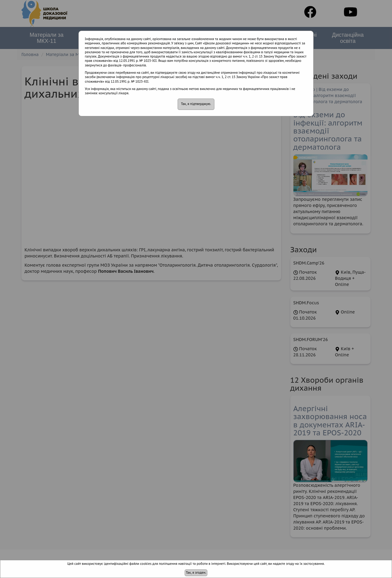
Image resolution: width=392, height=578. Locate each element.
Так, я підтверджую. (196, 104)
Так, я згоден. (196, 573)
